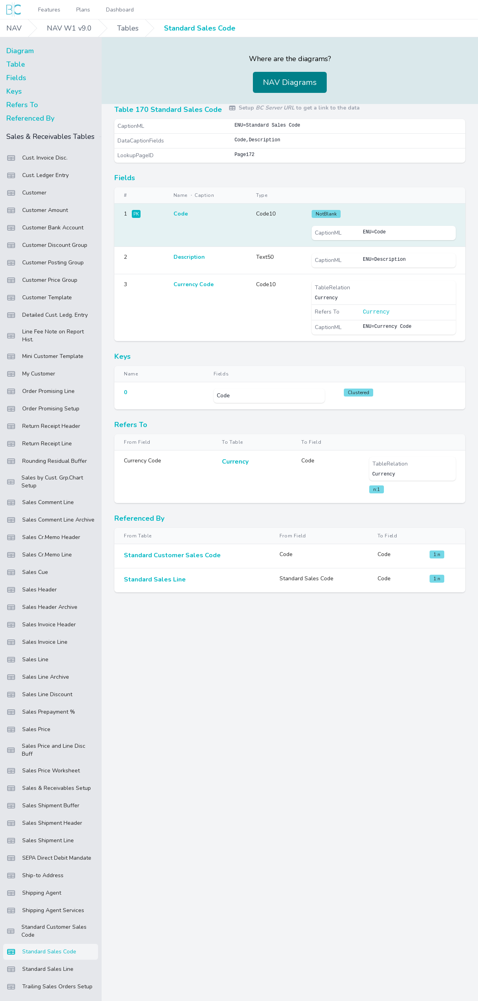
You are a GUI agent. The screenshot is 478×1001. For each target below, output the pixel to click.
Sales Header (31, 590)
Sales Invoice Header (41, 624)
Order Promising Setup (42, 409)
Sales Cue (27, 572)
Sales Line (27, 659)
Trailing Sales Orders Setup (49, 986)
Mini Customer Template (44, 356)
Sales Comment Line (40, 502)
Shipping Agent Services (45, 910)
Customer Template (39, 297)
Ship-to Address (35, 875)
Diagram (20, 51)
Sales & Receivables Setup (48, 788)
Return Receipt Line (39, 444)
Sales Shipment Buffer (42, 805)
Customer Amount (37, 210)
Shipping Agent (33, 893)
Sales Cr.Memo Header (43, 537)
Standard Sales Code (199, 28)
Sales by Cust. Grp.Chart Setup (44, 481)
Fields (16, 78)
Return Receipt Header (43, 426)
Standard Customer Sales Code (46, 931)
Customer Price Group (41, 280)
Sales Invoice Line (36, 642)
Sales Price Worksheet (43, 771)
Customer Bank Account (44, 228)
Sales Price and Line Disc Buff (45, 750)
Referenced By (30, 118)
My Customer (30, 374)
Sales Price (28, 729)
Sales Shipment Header (44, 823)
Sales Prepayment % (40, 712)
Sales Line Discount (39, 694)
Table (15, 64)
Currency (376, 312)
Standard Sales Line (39, 969)
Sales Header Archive (41, 607)
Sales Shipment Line (40, 840)
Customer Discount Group (46, 245)
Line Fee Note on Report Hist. (45, 335)
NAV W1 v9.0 (69, 28)
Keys (14, 91)
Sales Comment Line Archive (50, 520)
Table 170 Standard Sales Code (168, 109)
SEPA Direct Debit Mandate (48, 858)
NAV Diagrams (290, 82)
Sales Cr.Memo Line (39, 555)
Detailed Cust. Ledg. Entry (47, 315)
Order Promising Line (40, 391)
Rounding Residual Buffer (46, 461)
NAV (13, 28)
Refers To (22, 105)
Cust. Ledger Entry (37, 175)
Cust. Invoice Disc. (36, 158)
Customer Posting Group (45, 263)
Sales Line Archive (37, 677)
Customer (26, 193)
